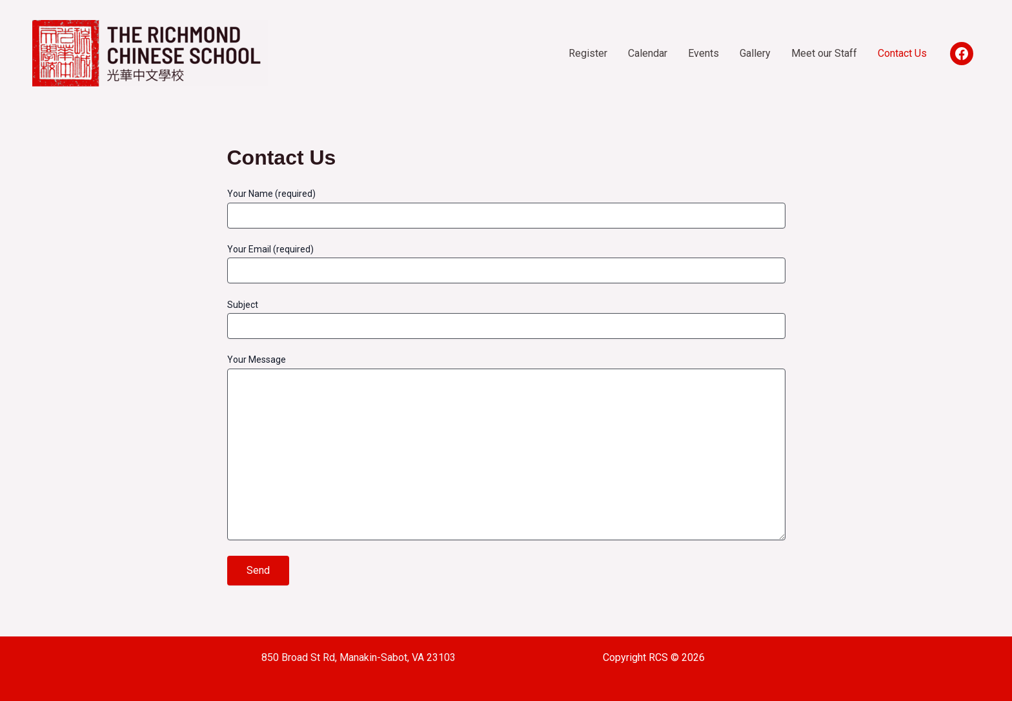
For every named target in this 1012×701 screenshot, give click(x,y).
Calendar (647, 53)
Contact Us (902, 53)
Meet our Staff (824, 53)
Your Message (506, 448)
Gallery (755, 53)
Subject (506, 319)
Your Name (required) (506, 208)
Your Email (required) (506, 263)
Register (588, 53)
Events (703, 53)
